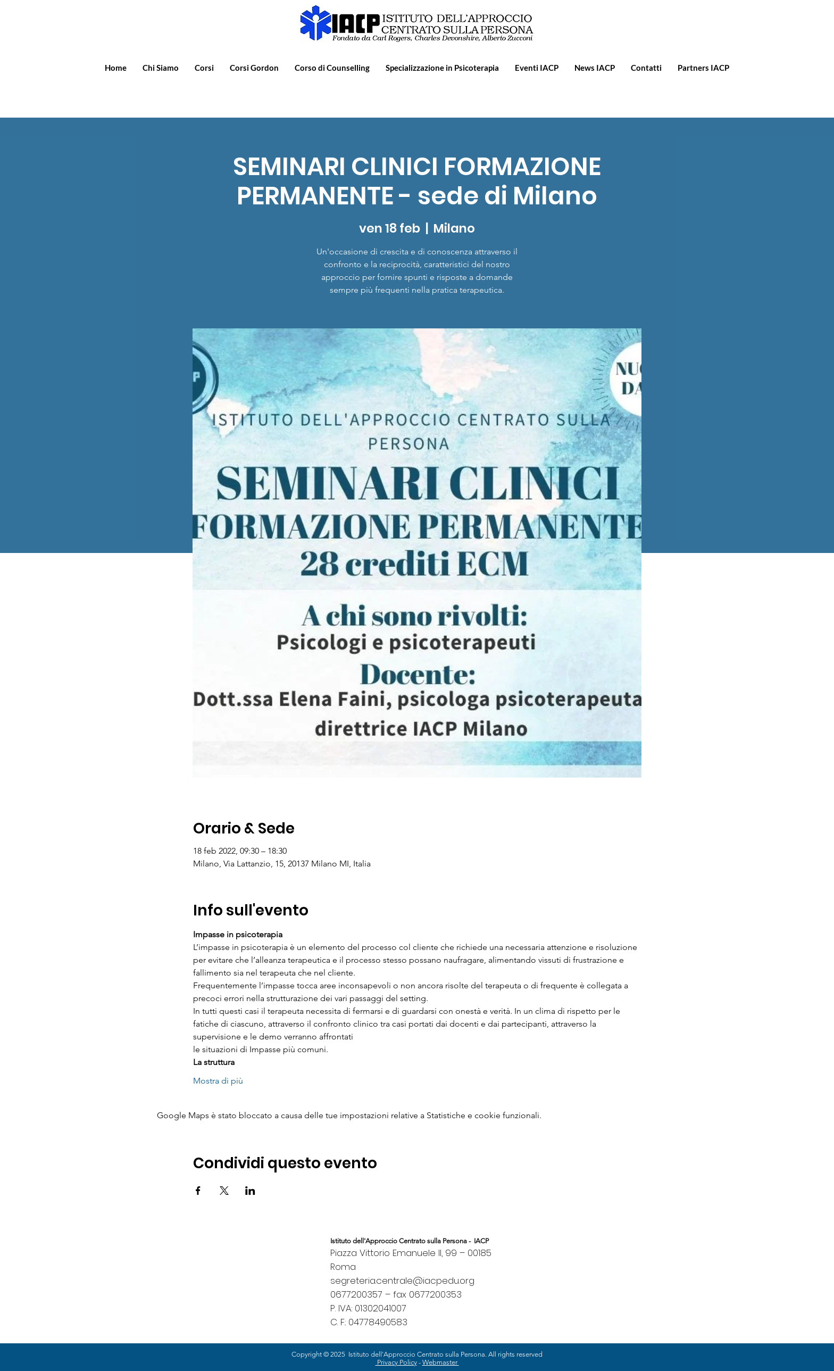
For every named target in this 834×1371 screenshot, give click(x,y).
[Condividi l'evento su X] (224, 1190)
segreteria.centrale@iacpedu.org (402, 1280)
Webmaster (440, 1362)
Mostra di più (218, 1081)
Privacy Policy (396, 1362)
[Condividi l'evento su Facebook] (198, 1190)
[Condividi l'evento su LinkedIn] (250, 1190)
